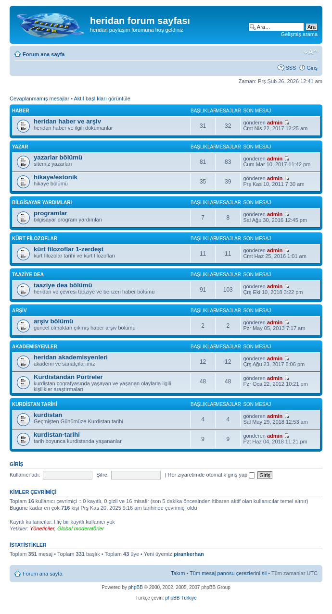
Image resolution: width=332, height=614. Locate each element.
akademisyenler (34, 346)
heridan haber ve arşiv (67, 121)
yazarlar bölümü (58, 157)
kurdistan (48, 414)
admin (274, 122)
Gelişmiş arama (299, 34)
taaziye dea (28, 274)
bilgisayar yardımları (42, 202)
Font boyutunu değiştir (311, 52)
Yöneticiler (42, 528)
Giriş (312, 68)
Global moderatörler (80, 528)
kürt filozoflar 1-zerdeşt (68, 249)
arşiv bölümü (53, 321)
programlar (50, 213)
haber (20, 110)
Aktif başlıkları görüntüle (102, 98)
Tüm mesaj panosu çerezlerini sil (228, 573)
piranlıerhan (189, 554)
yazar (20, 146)
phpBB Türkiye (180, 598)
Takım (178, 573)
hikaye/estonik (55, 177)
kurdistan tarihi (34, 404)
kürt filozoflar (34, 238)
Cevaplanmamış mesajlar (39, 98)
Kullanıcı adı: (25, 475)
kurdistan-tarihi (57, 434)
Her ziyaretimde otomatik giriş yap (211, 475)
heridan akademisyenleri (71, 357)
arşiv (19, 310)
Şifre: (102, 475)
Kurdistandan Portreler (68, 377)
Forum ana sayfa (43, 54)
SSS (290, 68)
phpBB (135, 587)
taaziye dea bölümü (63, 285)
